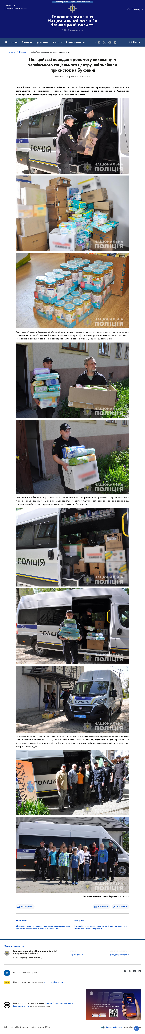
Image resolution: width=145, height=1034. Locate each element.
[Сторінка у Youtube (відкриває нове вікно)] (109, 42)
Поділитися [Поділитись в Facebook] (103, 907)
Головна (11, 52)
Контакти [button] (57, 42)
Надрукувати (26, 907)
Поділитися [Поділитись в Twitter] (122, 907)
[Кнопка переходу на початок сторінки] (135, 1028)
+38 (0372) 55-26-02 (77, 955)
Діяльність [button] (27, 42)
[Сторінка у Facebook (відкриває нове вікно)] (98, 42)
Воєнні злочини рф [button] (75, 42)
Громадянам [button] (42, 42)
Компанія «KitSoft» (114, 1027)
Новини (22, 52)
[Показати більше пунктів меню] (95, 42)
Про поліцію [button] (11, 42)
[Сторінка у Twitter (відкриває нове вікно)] (104, 42)
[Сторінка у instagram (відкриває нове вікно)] (115, 42)
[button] (14, 946)
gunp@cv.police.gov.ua (120, 955)
